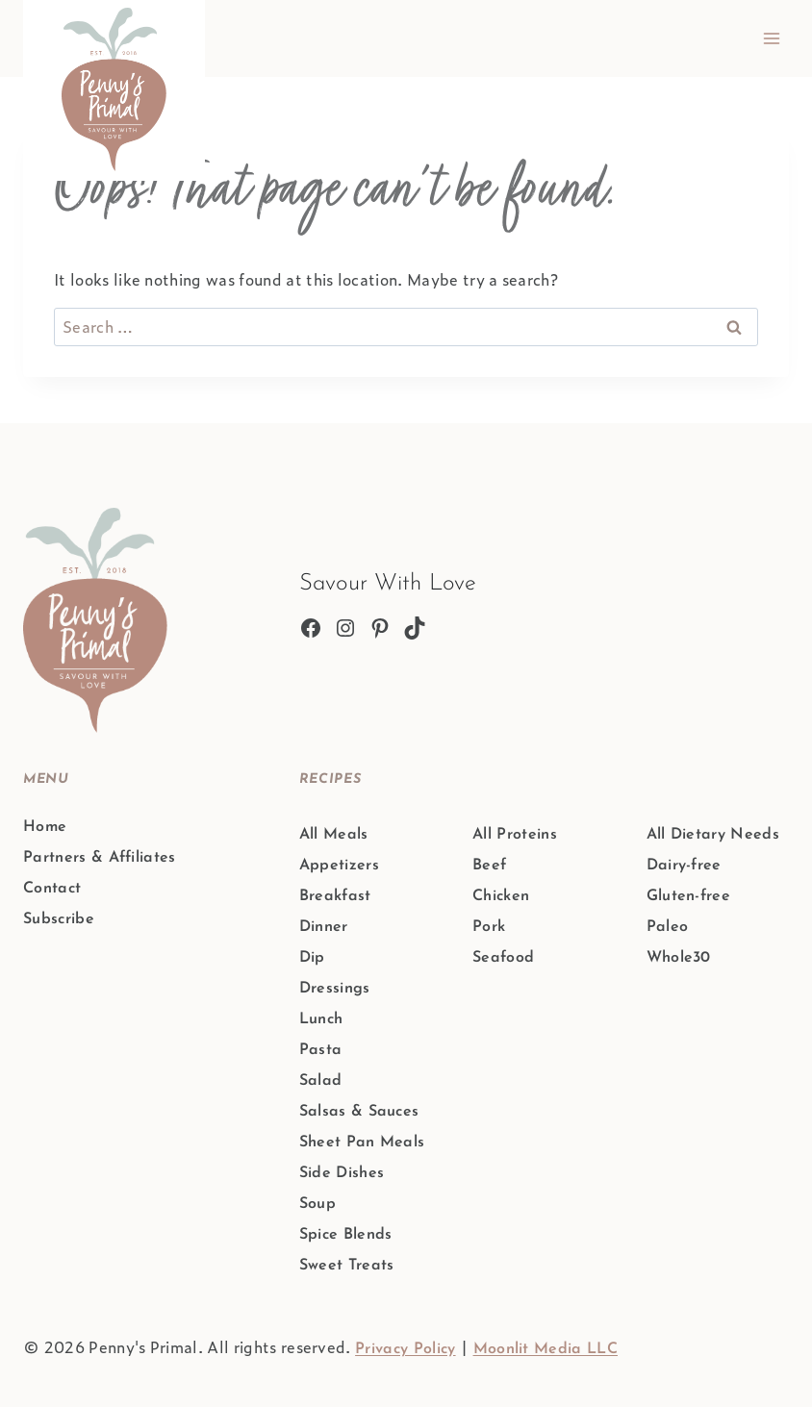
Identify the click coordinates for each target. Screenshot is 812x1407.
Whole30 (679, 958)
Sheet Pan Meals (362, 1142)
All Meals (333, 834)
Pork (488, 927)
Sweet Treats (346, 1265)
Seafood (503, 958)
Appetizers (339, 865)
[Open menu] (771, 38)
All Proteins (514, 834)
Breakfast (335, 896)
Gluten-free (689, 896)
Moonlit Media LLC (545, 1349)
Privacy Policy (405, 1349)
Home (44, 827)
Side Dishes (342, 1173)
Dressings (334, 988)
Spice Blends (346, 1235)
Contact (52, 888)
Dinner (323, 927)
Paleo (668, 927)
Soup (317, 1204)
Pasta (321, 1050)
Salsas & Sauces (359, 1111)
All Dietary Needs (713, 834)
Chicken (500, 896)
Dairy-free (684, 865)
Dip (312, 958)
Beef (489, 865)
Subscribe (58, 919)
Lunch (321, 1019)
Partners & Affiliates (99, 858)
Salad (321, 1081)
